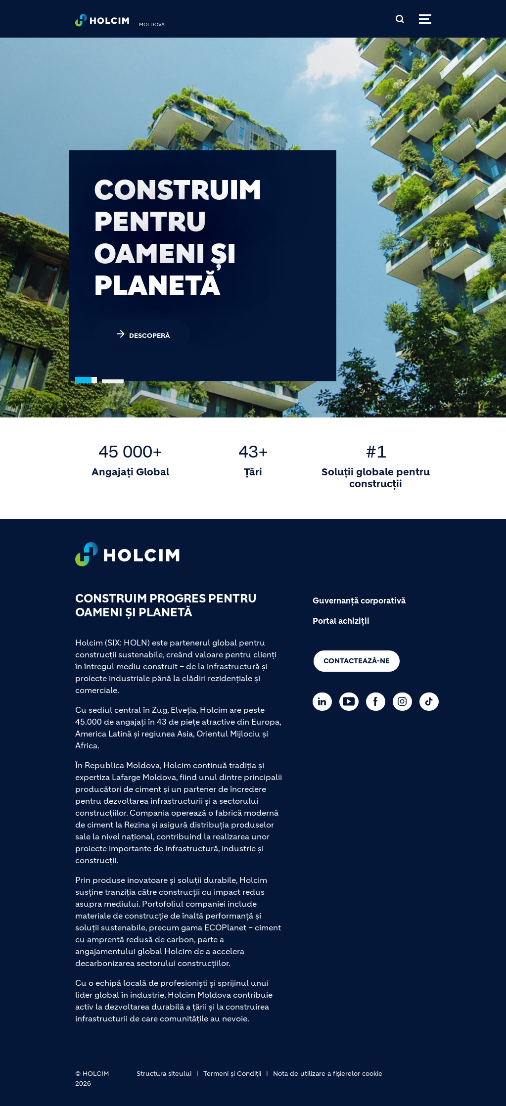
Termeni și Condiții (232, 1073)
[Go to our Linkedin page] (325, 701)
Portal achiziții (341, 621)
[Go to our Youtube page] (351, 701)
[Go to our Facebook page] (378, 701)
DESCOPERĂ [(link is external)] (142, 334)
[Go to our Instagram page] (405, 701)
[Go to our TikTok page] (431, 701)
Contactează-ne (356, 660)
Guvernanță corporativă (359, 600)
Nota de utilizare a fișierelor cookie (327, 1073)
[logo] (102, 22)
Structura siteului (164, 1073)
